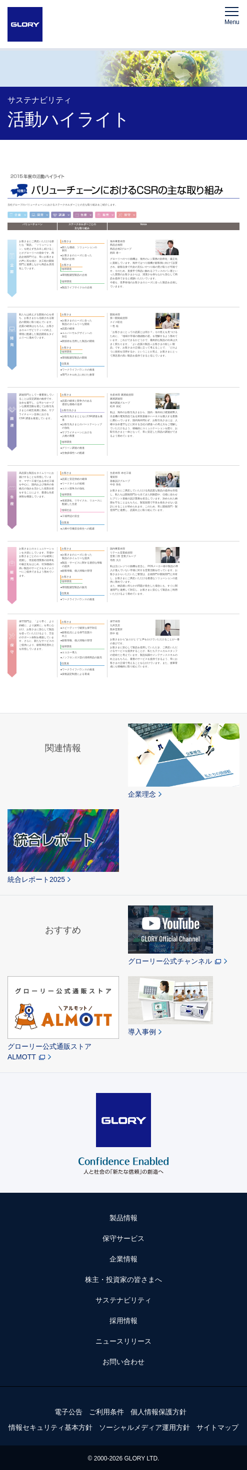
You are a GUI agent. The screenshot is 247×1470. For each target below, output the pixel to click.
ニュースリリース (124, 1341)
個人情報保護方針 (158, 1412)
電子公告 (68, 1412)
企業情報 (124, 1259)
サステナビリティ (124, 1300)
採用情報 (124, 1321)
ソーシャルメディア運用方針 (144, 1427)
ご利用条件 (106, 1412)
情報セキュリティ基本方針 (50, 1427)
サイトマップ (217, 1427)
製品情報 (124, 1218)
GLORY (25, 24)
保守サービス (123, 1238)
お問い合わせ (123, 1362)
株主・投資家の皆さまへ (123, 1279)
